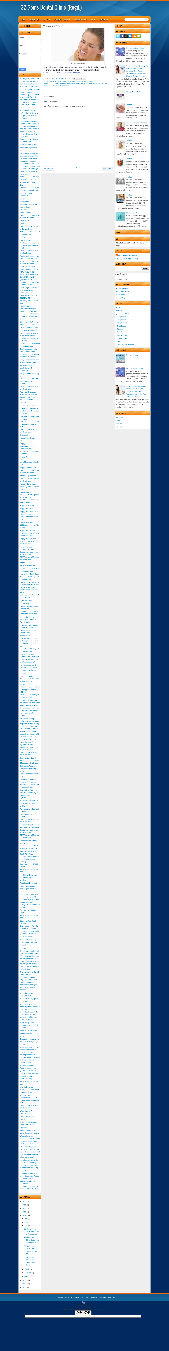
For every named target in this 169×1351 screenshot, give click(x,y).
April (26, 1226)
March (27, 1269)
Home (23, 19)
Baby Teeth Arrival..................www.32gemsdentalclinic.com (29, 176)
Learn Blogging (121, 335)
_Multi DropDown (122, 314)
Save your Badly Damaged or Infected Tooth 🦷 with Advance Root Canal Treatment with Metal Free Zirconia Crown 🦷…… (137, 71)
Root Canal (46, 19)
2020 (24, 1212)
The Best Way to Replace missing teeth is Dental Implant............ (29, 942)
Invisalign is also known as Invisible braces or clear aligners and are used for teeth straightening (29, 630)
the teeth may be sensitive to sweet (88, 83)
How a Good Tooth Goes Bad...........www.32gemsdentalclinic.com (29, 576)
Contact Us (104, 19)
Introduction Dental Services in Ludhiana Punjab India (28, 619)
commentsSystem (122, 292)
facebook (119, 418)
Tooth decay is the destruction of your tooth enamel (29, 1025)
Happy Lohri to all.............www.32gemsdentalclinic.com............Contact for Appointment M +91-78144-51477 (29, 497)
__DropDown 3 (121, 323)
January (27, 1276)
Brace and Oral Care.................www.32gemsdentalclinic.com (30, 215)
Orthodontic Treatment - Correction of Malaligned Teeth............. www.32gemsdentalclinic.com (29, 771)
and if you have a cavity (29, 145)
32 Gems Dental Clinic (127, 255)
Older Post (108, 169)
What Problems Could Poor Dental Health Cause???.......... (28, 1124)
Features (119, 311)
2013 (24, 1287)
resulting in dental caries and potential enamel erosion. (29, 877)
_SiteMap (119, 329)
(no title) (129, 105)
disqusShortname (122, 289)
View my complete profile (127, 259)
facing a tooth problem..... (135, 48)
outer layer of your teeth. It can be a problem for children (29, 803)
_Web (118, 341)
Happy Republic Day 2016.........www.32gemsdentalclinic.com (29, 541)
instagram (119, 427)
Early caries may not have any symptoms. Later (64, 81)
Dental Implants (34, 19)
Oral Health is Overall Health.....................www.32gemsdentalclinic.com (29, 760)
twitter (118, 421)
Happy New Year (132, 213)
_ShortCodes (121, 326)
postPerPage (121, 298)
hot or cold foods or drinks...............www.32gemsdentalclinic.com (29, 568)
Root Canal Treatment (28, 883)
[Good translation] (79, 1312)
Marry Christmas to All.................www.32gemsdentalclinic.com (29, 678)
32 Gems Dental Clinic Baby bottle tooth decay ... (31, 1231)
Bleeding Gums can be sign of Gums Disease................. (28, 207)
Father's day (24, 403)
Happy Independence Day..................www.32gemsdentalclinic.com (29, 470)
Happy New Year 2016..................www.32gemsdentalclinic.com (29, 524)
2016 (24, 1215)
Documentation (121, 338)
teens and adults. (26, 937)
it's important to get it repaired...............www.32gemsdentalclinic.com (29, 667)
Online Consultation (80, 19)
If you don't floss (26, 601)
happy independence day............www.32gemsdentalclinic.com (29, 478)
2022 (24, 1205)
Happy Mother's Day (27, 506)
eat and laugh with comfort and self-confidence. (27, 368)
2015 (24, 1280)
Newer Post (48, 169)
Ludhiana (23, 673)
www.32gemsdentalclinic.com (68, 73)
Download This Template (125, 344)
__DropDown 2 (121, 320)
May (26, 1222)
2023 (24, 1201)
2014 (24, 1284)
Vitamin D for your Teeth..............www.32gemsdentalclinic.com (29, 1089)
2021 (24, 1208)
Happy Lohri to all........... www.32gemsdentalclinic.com (29, 486)
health (22, 563)
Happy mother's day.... (134, 92)
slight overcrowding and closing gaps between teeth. (29, 888)
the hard (23, 948)
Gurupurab (24, 435)
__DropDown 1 (121, 317)
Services (93, 19)
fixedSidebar (120, 295)
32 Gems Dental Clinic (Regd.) (51, 7)
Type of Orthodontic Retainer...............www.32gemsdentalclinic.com (29, 1068)
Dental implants (132, 355)
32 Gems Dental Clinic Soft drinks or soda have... (31, 1240)
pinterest (119, 424)
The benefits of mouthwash (136, 123)
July (26, 1219)
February (28, 1273)
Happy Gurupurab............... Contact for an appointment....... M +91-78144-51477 (29, 449)
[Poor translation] (87, 1312)
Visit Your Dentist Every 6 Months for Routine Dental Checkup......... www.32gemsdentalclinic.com (29, 1079)
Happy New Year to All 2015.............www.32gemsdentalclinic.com (29, 533)
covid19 (23, 237)
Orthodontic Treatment (62, 19)
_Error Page (120, 332)
